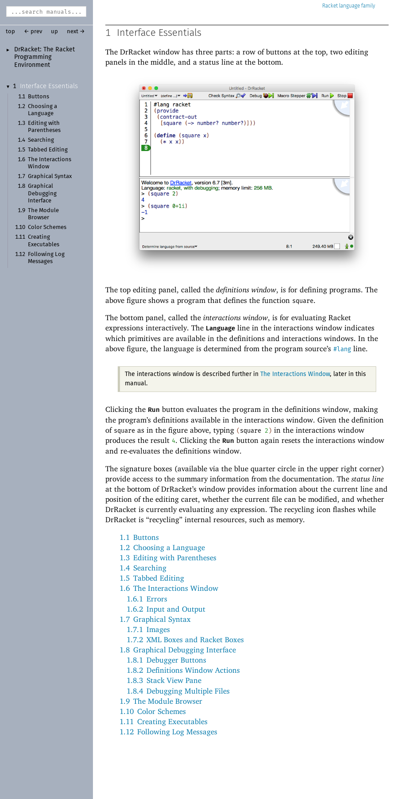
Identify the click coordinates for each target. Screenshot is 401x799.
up (54, 32)
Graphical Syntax (50, 176)
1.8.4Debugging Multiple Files (178, 691)
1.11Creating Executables (164, 721)
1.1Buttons (139, 537)
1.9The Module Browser (161, 701)
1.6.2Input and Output (166, 609)
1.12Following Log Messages (168, 731)
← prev (33, 32)
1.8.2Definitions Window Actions (183, 670)
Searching (41, 140)
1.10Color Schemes (153, 711)
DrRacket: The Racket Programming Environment (44, 57)
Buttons (38, 97)
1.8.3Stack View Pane (164, 680)
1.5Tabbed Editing (152, 578)
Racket (348, 6)
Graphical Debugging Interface (42, 193)
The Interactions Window (295, 374)
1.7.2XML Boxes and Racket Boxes (185, 639)
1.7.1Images (148, 629)
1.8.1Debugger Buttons (166, 659)
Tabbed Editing (48, 150)
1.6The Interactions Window (169, 588)
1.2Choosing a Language (162, 547)
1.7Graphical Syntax (155, 619)
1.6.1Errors (147, 598)
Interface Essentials (49, 86)
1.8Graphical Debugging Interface (178, 649)
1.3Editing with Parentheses (168, 557)
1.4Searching (143, 567)
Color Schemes (47, 227)
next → (76, 32)
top (10, 32)
